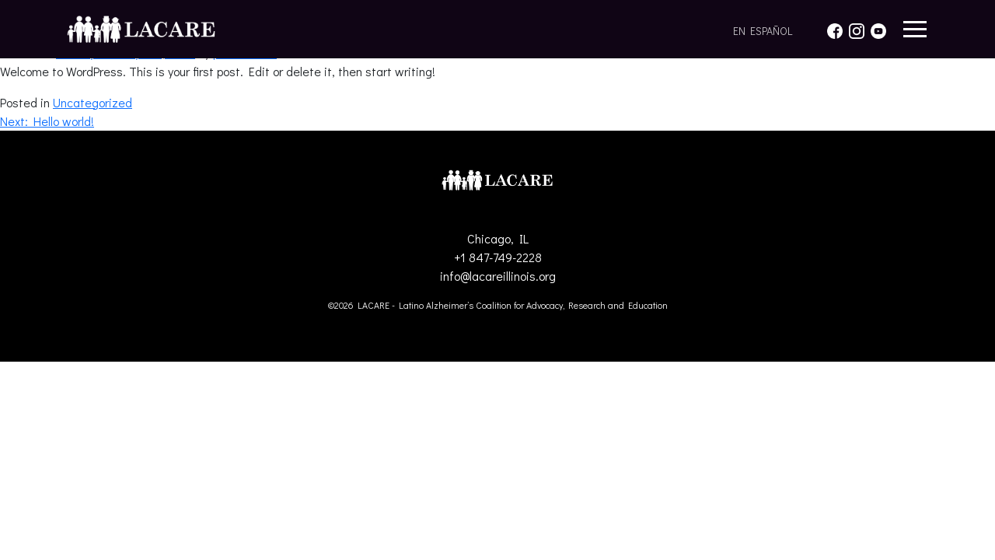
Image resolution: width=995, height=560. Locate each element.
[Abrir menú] (915, 29)
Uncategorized (92, 102)
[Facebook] (835, 28)
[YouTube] (878, 28)
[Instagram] (856, 28)
